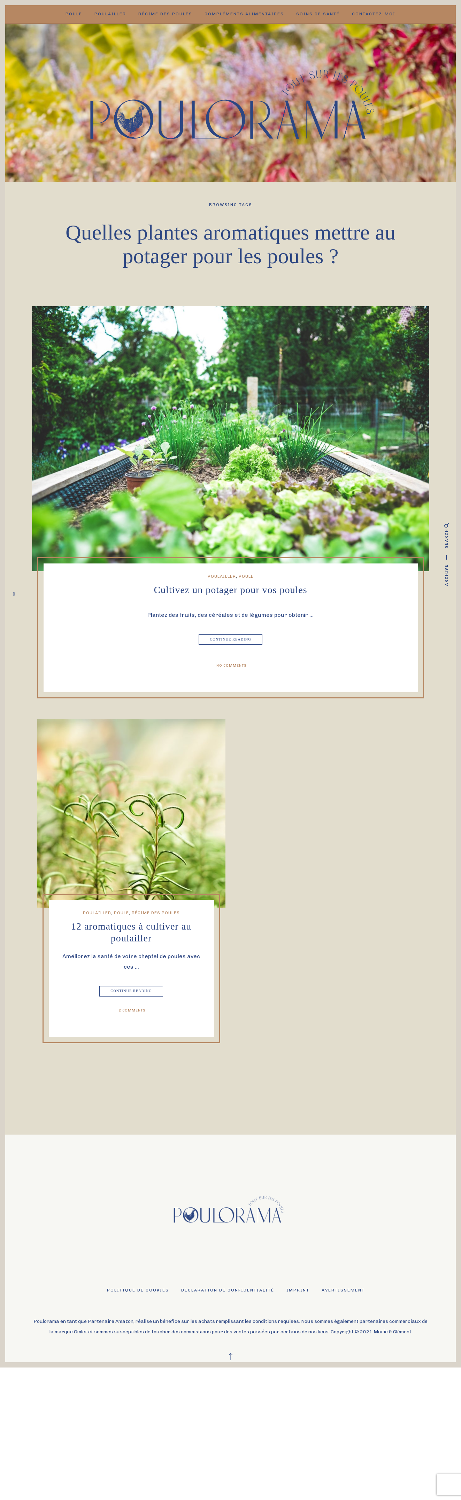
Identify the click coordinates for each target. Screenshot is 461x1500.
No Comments (231, 666)
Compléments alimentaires (244, 14)
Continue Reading (231, 639)
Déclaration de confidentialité (227, 1290)
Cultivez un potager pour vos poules (230, 589)
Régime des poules (165, 14)
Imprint (297, 1290)
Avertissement (343, 1290)
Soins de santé (318, 14)
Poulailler (110, 14)
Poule (74, 14)
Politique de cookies (138, 1290)
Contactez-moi (373, 14)
